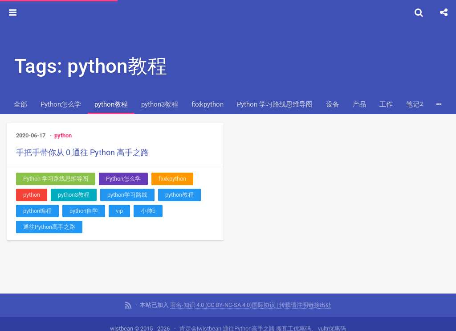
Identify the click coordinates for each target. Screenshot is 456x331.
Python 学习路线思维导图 (275, 104)
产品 (359, 104)
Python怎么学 (61, 104)
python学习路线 (127, 194)
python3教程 (159, 104)
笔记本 (416, 104)
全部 (20, 104)
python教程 (111, 104)
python (63, 135)
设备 (332, 104)
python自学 (83, 210)
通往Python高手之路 (49, 226)
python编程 (37, 210)
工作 (386, 104)
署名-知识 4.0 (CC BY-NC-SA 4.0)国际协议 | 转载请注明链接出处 (250, 304)
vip (119, 210)
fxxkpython (207, 104)
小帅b (148, 210)
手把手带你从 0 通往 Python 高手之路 (82, 152)
